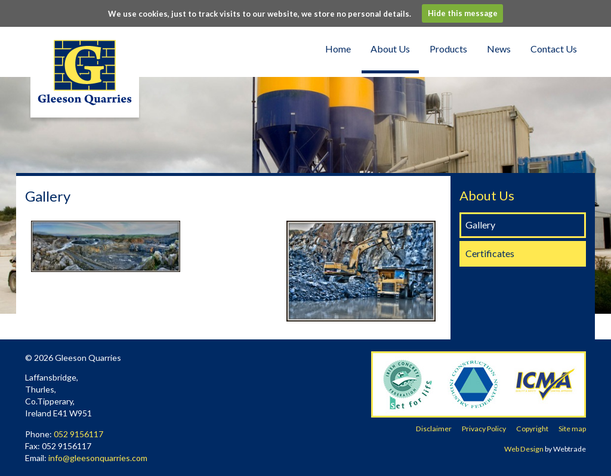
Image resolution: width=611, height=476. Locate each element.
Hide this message (463, 13)
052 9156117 (78, 434)
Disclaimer (434, 428)
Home (338, 48)
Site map (572, 428)
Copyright (532, 428)
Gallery (480, 224)
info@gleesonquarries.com (97, 458)
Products (448, 48)
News (499, 48)
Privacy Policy (484, 428)
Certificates (489, 253)
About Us (390, 48)
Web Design (524, 448)
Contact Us (553, 48)
